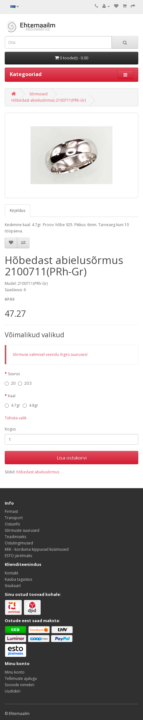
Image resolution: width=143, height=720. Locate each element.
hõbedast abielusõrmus (37, 472)
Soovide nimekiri (19, 684)
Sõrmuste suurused (22, 530)
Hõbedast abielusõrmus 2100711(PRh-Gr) (48, 100)
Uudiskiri (12, 691)
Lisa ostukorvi (72, 457)
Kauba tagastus (18, 579)
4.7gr (12, 405)
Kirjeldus (17, 210)
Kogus (10, 429)
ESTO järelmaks (18, 555)
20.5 (25, 383)
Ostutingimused (19, 543)
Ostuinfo (12, 524)
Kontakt (11, 573)
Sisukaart (13, 585)
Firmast (11, 511)
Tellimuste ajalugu (21, 678)
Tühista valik (15, 418)
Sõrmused (38, 94)
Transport (14, 517)
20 (10, 383)
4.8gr (30, 405)
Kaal (11, 396)
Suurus (14, 373)
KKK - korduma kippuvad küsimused (37, 549)
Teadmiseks (15, 536)
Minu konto (15, 672)
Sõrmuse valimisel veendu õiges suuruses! (50, 354)
